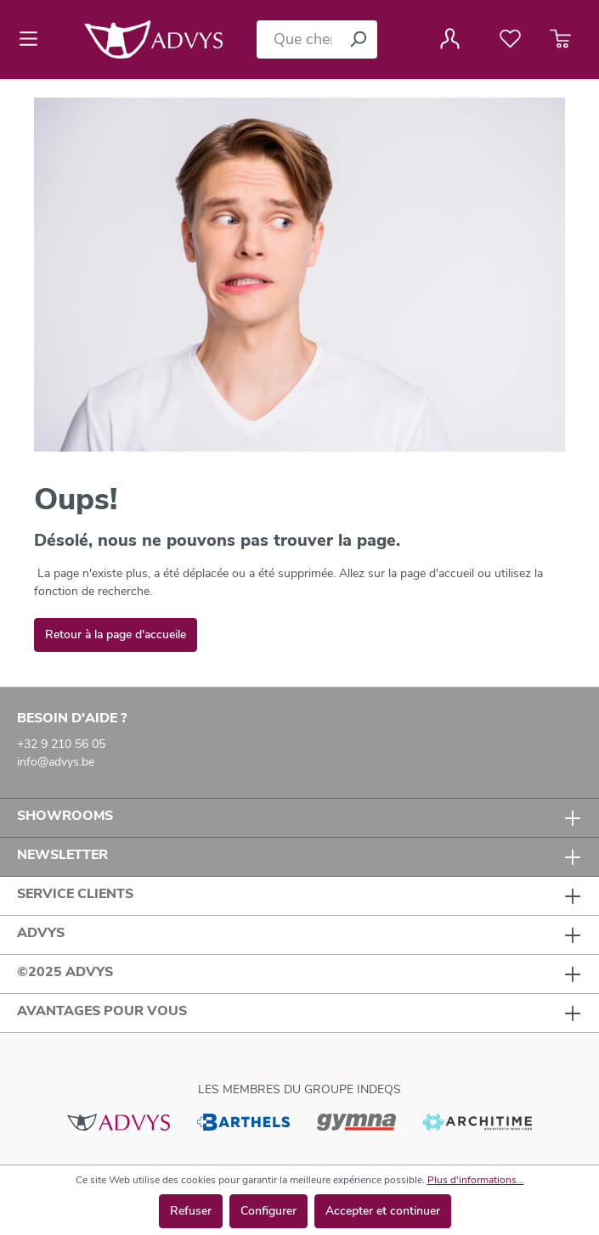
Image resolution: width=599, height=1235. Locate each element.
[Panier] (560, 39)
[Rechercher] (357, 39)
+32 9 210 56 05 (61, 744)
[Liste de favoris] (510, 39)
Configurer (268, 1211)
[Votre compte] (450, 39)
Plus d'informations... (475, 1180)
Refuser (191, 1211)
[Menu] (33, 39)
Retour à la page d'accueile (115, 634)
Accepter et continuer (382, 1211)
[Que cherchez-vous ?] (298, 39)
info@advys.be (55, 762)
